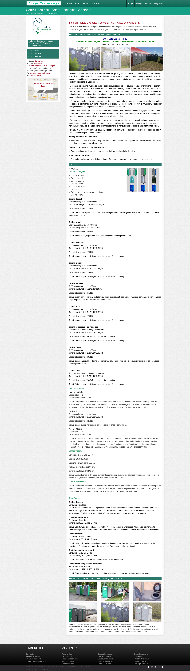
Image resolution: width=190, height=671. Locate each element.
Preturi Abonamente (33, 659)
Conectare (148, 4)
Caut (77, 3)
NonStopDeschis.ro (141, 664)
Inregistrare (158, 4)
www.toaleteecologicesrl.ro (40, 73)
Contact (95, 3)
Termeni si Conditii (33, 656)
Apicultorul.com (67, 654)
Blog (85, 3)
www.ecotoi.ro (35, 75)
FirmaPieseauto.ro (105, 661)
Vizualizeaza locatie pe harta (43, 84)
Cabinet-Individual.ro (105, 654)
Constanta (41, 13)
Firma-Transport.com (70, 659)
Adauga (139, 4)
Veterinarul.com (68, 664)
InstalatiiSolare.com (141, 661)
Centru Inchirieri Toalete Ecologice (42, 66)
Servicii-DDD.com (104, 664)
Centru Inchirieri (31, 13)
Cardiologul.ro (67, 656)
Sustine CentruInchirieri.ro (36, 661)
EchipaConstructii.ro (105, 659)
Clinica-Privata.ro (104, 656)
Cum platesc (30, 654)
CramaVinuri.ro (139, 656)
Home (69, 3)
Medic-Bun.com (68, 661)
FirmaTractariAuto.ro (141, 659)
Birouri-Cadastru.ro (141, 654)
